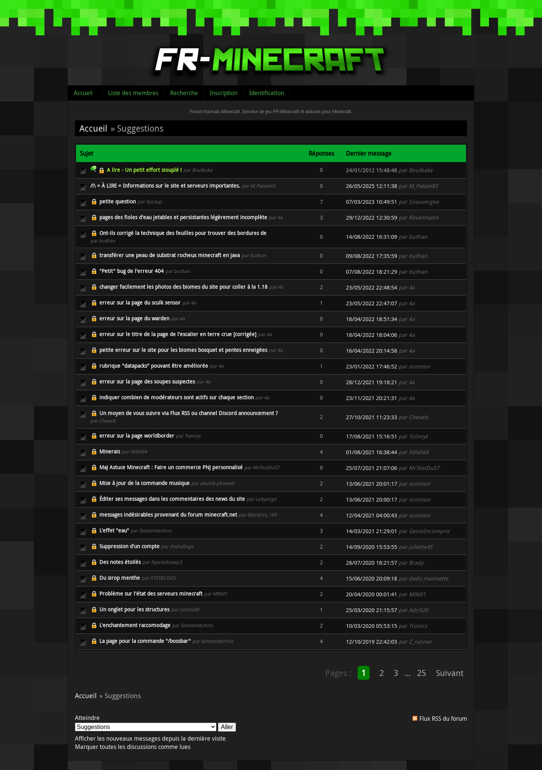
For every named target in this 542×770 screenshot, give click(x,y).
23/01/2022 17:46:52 (371, 366)
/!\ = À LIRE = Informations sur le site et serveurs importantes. (165, 185)
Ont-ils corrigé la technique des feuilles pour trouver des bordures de (182, 232)
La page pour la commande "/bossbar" (145, 640)
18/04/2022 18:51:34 (371, 319)
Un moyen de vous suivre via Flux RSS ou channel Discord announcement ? (188, 413)
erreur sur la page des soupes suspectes (147, 381)
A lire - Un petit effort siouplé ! (144, 169)
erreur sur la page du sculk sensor (140, 302)
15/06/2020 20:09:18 (371, 578)
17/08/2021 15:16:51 (371, 436)
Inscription (224, 93)
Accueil (83, 93)
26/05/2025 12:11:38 (371, 185)
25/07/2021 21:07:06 (371, 467)
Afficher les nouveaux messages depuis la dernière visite (150, 738)
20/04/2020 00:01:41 (371, 594)
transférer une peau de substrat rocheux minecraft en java (169, 255)
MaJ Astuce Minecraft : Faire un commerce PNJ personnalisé (171, 467)
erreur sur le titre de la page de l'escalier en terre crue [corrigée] (177, 334)
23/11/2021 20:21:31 (371, 398)
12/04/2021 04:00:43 (371, 515)
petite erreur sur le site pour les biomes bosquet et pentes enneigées (183, 349)
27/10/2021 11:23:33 (371, 417)
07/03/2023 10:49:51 (371, 201)
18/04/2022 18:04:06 (371, 334)
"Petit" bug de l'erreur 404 (131, 270)
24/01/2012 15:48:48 (371, 170)
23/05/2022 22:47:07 (371, 303)
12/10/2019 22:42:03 (371, 641)
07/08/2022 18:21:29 (371, 271)
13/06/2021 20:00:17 (371, 499)
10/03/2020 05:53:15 (371, 625)
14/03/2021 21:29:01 (371, 531)
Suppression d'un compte (129, 546)
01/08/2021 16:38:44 (371, 452)
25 (421, 672)
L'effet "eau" (114, 530)
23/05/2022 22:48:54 (371, 287)
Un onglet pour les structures (134, 609)
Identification (266, 93)
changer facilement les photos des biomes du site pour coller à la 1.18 (183, 286)
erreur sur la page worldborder (136, 435)
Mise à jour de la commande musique (144, 483)
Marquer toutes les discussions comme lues (132, 747)
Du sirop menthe (119, 577)
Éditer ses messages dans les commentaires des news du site (172, 498)
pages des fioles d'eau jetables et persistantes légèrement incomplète (183, 217)
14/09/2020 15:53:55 (371, 546)
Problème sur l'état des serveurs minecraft (150, 593)
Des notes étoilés (120, 561)
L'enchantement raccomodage (135, 625)
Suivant (449, 672)
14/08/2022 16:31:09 (371, 236)
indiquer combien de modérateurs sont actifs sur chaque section (176, 397)
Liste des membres (133, 93)
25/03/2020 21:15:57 (371, 610)
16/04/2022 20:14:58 (371, 350)
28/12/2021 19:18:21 (371, 382)
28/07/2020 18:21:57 (371, 562)
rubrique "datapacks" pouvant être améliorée (153, 365)
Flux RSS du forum (443, 718)
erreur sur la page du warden (134, 318)
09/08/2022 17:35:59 (371, 255)
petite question (117, 201)
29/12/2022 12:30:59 (371, 217)
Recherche (184, 93)
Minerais (109, 451)
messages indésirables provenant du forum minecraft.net (168, 514)
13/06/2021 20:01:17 (371, 483)
